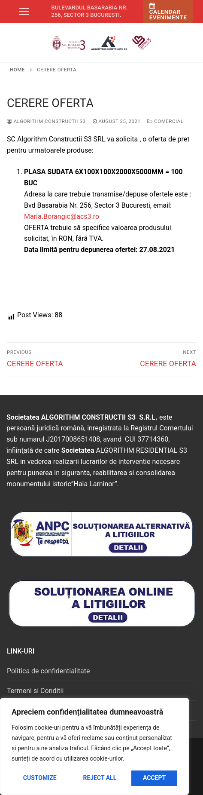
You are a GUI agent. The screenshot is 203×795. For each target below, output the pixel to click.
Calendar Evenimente (168, 12)
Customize (40, 777)
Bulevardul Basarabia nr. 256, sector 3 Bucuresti (90, 11)
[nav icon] (24, 12)
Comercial (165, 121)
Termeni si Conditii (35, 691)
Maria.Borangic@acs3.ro (61, 216)
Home (17, 70)
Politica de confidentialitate (48, 671)
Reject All (99, 777)
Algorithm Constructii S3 (46, 121)
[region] (94, 746)
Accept (154, 777)
